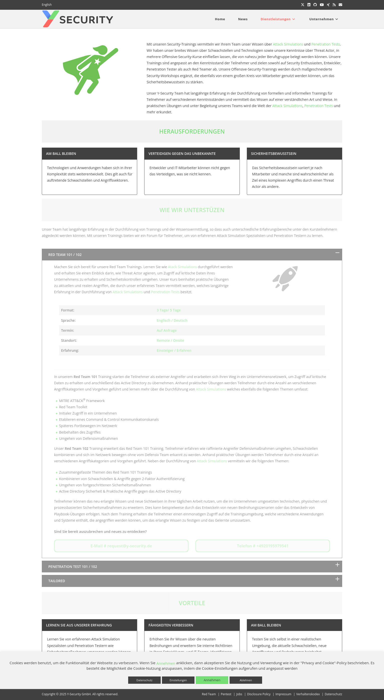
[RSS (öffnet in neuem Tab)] (334, 4)
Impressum (283, 694)
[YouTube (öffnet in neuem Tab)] (321, 4)
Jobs (239, 694)
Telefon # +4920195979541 (262, 546)
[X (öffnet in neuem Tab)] (302, 4)
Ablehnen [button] (246, 680)
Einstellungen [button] (178, 680)
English (47, 5)
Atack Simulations (182, 266)
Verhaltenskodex (308, 694)
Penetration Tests (325, 44)
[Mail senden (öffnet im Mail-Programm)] (339, 4)
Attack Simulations (288, 44)
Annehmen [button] (212, 680)
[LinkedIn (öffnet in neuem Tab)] (309, 4)
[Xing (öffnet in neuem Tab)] (328, 4)
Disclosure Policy (259, 694)
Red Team (209, 694)
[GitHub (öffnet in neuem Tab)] (315, 4)
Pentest (226, 694)
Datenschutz (333, 694)
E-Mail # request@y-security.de (121, 546)
